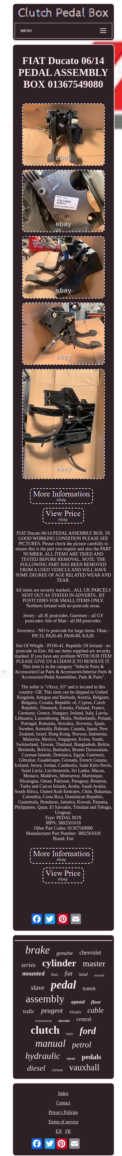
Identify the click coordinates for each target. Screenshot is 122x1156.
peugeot (51, 1010)
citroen (57, 1070)
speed (78, 1002)
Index (63, 1093)
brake (37, 950)
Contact (63, 1102)
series (28, 964)
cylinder (59, 963)
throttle (64, 1021)
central (83, 1019)
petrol (81, 1044)
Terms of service (63, 1121)
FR (68, 1131)
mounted (33, 973)
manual (50, 1043)
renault (99, 975)
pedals (91, 1057)
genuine (64, 953)
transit (89, 988)
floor (96, 1002)
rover (71, 1058)
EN (59, 1131)
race (69, 1033)
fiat (69, 973)
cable (96, 1010)
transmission (43, 1021)
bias (54, 974)
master (94, 963)
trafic (29, 1011)
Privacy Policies (63, 1112)
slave (37, 987)
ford (88, 1031)
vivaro (75, 1011)
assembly (45, 999)
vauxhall (84, 1067)
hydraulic (42, 1056)
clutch (45, 1030)
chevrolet (90, 952)
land (83, 974)
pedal (63, 984)
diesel (36, 1068)
